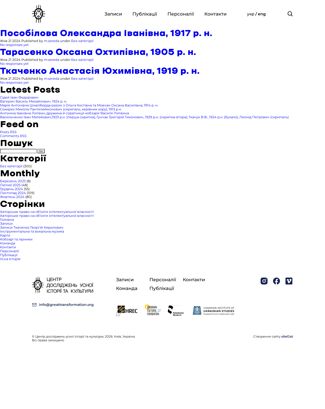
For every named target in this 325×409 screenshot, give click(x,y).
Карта (5, 235)
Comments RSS (13, 136)
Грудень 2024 (11, 189)
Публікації (144, 14)
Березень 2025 (13, 181)
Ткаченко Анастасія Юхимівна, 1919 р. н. (100, 71)
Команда (7, 243)
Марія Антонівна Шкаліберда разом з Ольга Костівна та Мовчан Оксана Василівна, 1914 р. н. (79, 105)
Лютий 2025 (10, 185)
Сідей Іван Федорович (19, 97)
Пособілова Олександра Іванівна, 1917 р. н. (106, 33)
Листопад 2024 (13, 193)
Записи (113, 14)
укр (251, 14)
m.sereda (51, 41)
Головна (7, 220)
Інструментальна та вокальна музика (32, 231)
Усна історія (10, 259)
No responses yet (14, 45)
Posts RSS (8, 132)
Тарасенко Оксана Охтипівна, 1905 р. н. (98, 52)
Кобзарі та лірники (16, 239)
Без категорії (82, 41)
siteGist (287, 336)
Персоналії (180, 14)
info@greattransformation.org (63, 304)
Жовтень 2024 (12, 197)
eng (262, 14)
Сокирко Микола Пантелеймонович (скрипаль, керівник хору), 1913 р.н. (61, 109)
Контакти (215, 14)
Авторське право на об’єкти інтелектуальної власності (47, 212)
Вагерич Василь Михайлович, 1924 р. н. (33, 101)
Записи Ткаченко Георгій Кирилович (31, 227)
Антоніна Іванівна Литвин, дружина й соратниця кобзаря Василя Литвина (64, 113)
